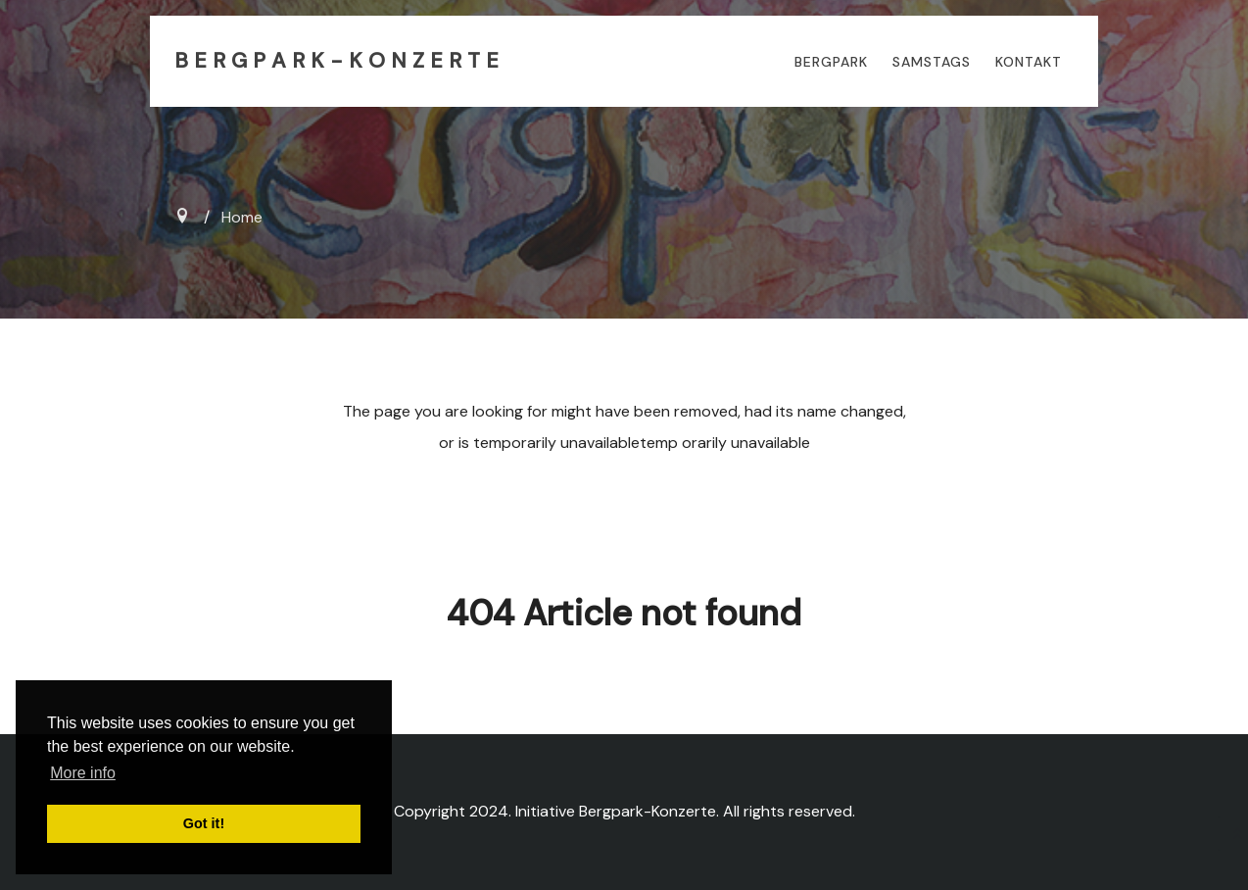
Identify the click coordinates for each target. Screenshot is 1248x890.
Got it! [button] (203, 823)
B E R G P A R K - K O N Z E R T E (336, 60)
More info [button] (83, 773)
